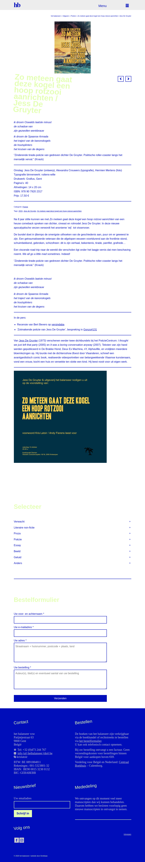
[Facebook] (16, 840)
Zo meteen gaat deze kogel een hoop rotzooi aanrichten (59, 211)
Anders (18, 563)
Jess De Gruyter (28, 340)
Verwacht (19, 521)
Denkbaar (43, 856)
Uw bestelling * (60, 669)
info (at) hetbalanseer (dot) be (35, 753)
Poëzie (25, 207)
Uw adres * (60, 642)
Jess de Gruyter (29, 211)
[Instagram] (21, 840)
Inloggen (127, 834)
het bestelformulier (90, 741)
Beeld (17, 551)
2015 (21, 211)
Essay (17, 545)
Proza (17, 533)
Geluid (17, 557)
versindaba (58, 324)
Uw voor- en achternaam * (60, 616)
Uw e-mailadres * (60, 630)
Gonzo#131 (90, 329)
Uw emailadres (22, 798)
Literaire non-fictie (24, 527)
